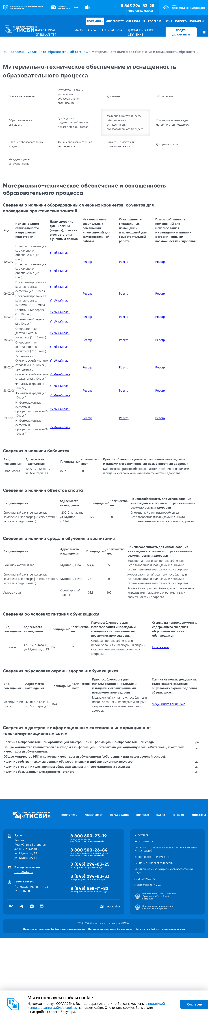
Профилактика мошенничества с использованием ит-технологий (166, 849)
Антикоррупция (144, 841)
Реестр (87, 262)
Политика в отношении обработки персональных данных (54, 929)
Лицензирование (145, 878)
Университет (115, 21)
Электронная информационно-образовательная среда (164, 871)
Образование (136, 21)
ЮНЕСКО (181, 21)
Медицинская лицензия (168, 704)
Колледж (154, 21)
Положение (160, 647)
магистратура (85, 30)
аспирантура (112, 30)
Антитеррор (141, 835)
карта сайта (113, 906)
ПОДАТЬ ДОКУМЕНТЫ (181, 32)
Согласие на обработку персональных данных (160, 929)
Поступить (95, 21)
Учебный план (60, 253)
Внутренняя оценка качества (152, 857)
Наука (168, 21)
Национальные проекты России (154, 863)
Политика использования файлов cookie (110, 929)
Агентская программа (148, 884)
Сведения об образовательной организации (58, 52)
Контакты (196, 21)
